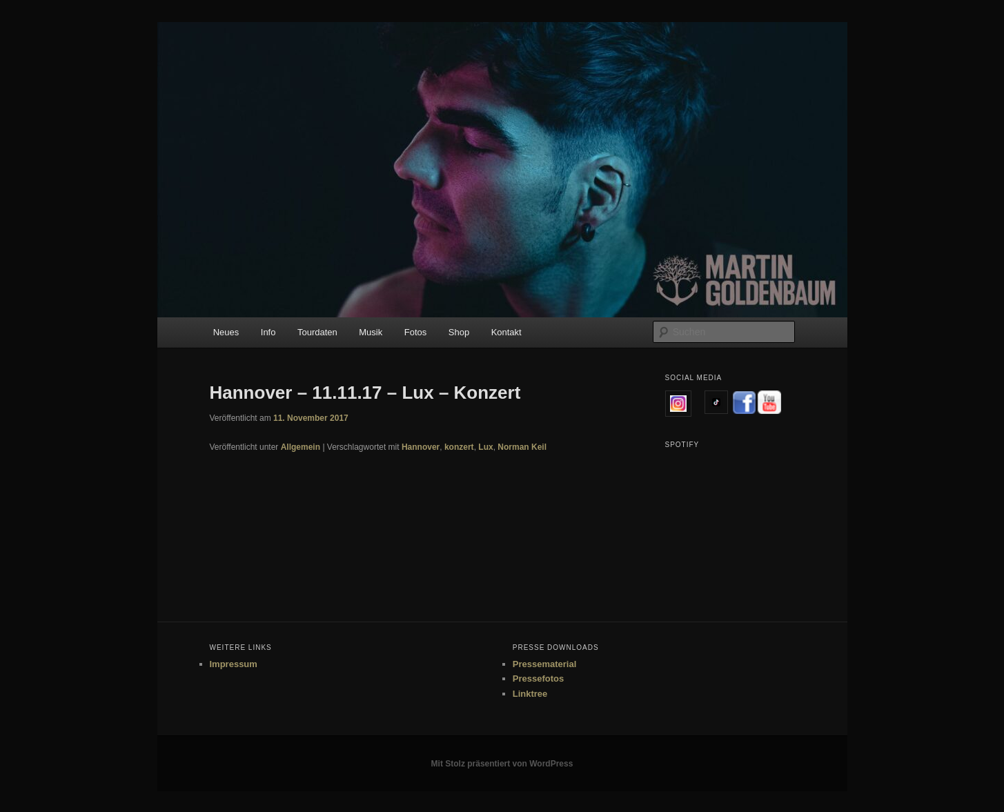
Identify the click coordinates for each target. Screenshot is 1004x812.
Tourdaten (317, 332)
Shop (459, 332)
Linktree (530, 694)
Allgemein (300, 447)
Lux (485, 447)
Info (268, 332)
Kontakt (506, 332)
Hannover (421, 447)
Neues (226, 332)
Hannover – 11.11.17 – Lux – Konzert (365, 392)
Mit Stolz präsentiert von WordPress (502, 764)
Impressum (233, 664)
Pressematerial (545, 664)
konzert (459, 447)
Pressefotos (538, 678)
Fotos (415, 332)
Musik (370, 332)
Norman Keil (522, 447)
